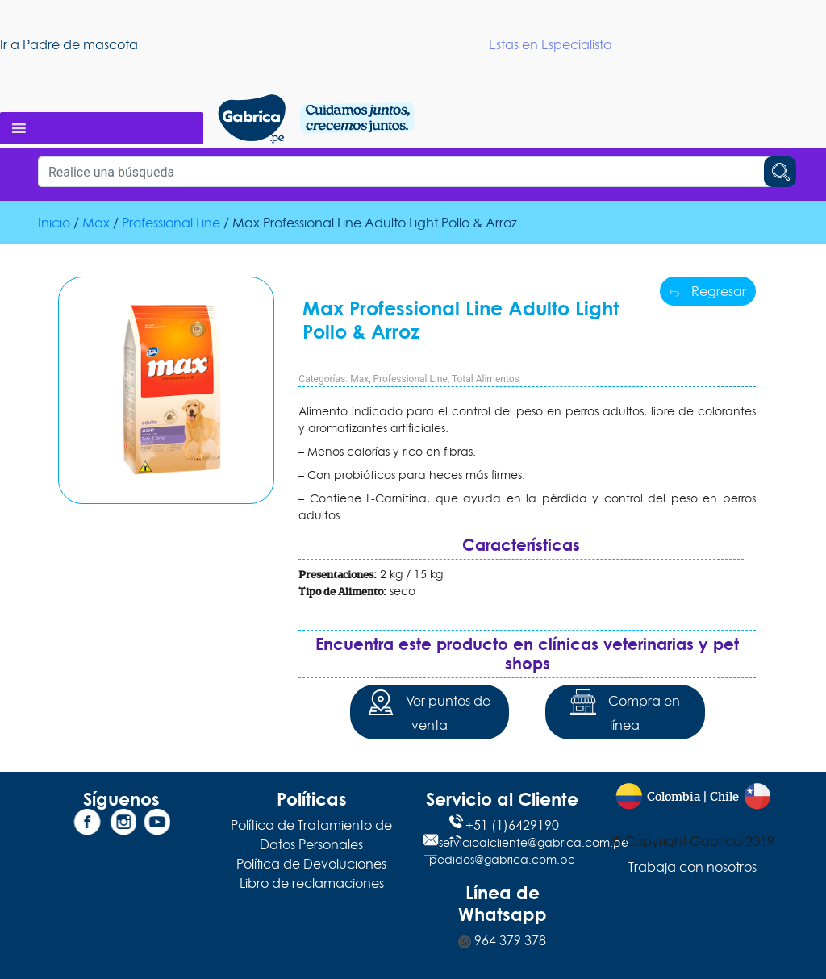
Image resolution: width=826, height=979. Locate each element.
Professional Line (171, 222)
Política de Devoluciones (311, 864)
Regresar (708, 291)
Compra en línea (625, 711)
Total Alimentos (485, 379)
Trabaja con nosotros (692, 867)
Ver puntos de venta (429, 711)
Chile (724, 797)
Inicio (54, 222)
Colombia (673, 797)
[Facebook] (87, 825)
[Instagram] (121, 825)
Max (96, 222)
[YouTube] (155, 825)
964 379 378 (502, 940)
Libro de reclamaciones (312, 883)
